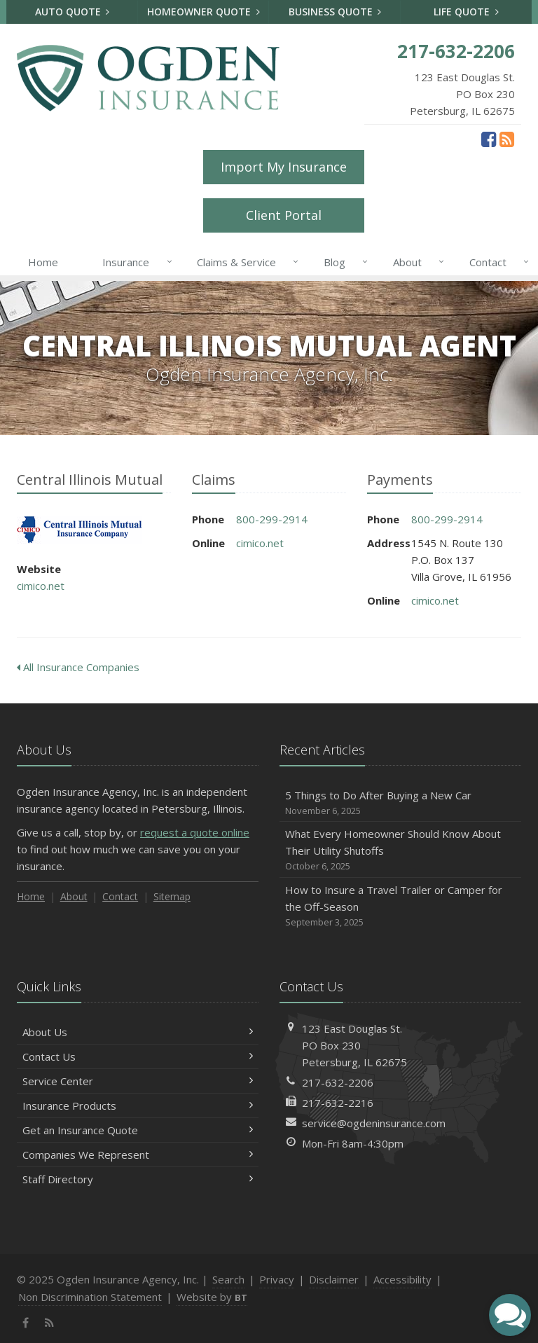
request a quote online (194, 832)
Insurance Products (137, 1105)
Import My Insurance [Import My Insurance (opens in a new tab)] (284, 166)
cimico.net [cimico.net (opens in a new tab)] (40, 586)
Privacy (276, 1279)
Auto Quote (72, 11)
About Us (137, 1032)
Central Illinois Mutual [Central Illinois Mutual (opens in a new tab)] (79, 530)
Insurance (134, 262)
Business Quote (335, 11)
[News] (506, 139)
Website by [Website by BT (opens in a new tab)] (212, 1297)
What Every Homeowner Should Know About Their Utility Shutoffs (400, 850)
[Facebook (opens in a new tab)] (488, 139)
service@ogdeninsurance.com (374, 1123)
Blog (343, 262)
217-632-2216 (337, 1103)
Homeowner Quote (203, 11)
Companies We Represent (137, 1155)
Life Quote (466, 11)
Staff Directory (137, 1179)
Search (228, 1279)
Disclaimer (334, 1279)
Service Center (137, 1081)
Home (43, 262)
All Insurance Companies (78, 667)
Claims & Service (245, 262)
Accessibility (402, 1279)
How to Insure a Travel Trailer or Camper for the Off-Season (400, 906)
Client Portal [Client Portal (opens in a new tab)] (284, 215)
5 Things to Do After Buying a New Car (400, 803)
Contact (496, 262)
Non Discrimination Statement (90, 1297)
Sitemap (172, 896)
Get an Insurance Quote (137, 1130)
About (416, 262)
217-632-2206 (337, 1082)
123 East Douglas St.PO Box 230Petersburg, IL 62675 (354, 1045)
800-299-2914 (272, 519)
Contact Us (137, 1056)
